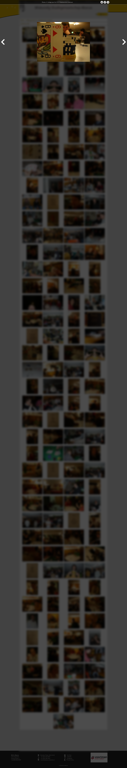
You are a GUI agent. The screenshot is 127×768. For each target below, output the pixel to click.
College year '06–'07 (52, 2)
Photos (44, 2)
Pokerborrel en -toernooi (66, 2)
